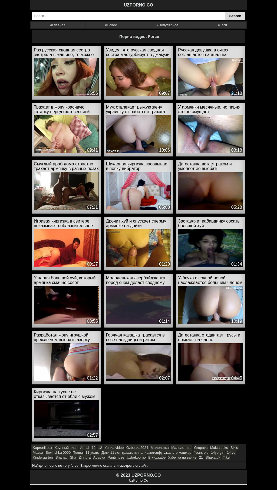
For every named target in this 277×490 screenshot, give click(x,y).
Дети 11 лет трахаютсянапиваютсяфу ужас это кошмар (146, 452)
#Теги (222, 25)
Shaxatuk (213, 457)
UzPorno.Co (138, 480)
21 (201, 457)
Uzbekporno (136, 457)
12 (93, 448)
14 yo (231, 452)
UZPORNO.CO (138, 5)
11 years (92, 452)
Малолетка (160, 448)
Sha (73, 457)
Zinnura (85, 457)
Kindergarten (43, 457)
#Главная (57, 25)
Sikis (234, 448)
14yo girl (217, 452)
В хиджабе (157, 457)
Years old (201, 452)
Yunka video (114, 448)
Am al (84, 448)
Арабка (99, 457)
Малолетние (181, 448)
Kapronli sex (42, 448)
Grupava (201, 448)
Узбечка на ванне (182, 457)
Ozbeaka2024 (137, 448)
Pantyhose (116, 457)
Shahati (61, 457)
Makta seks (219, 448)
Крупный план (66, 448)
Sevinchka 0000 (58, 452)
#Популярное (168, 25)
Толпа (78, 452)
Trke (226, 457)
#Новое (111, 25)
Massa (38, 452)
